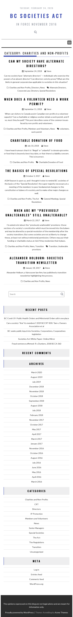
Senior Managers (36, 528)
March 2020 (36, 372)
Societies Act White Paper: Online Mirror (36, 339)
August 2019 (36, 377)
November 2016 (36, 448)
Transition (39, 246)
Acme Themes (61, 612)
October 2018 (36, 396)
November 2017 (36, 420)
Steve (47, 71)
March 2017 (36, 439)
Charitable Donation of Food (36, 140)
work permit (36, 132)
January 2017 (36, 443)
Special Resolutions (48, 91)
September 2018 (36, 401)
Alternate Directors (58, 87)
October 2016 (36, 453)
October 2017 (36, 424)
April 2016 (36, 477)
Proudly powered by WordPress (19, 612)
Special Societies (36, 533)
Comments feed (36, 579)
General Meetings (51, 199)
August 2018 (36, 405)
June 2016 (36, 467)
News (42, 87)
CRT (36, 504)
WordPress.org (36, 584)
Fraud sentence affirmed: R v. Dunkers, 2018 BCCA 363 (36, 343)
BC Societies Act (36, 15)
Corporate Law (23, 91)
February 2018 (36, 415)
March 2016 (36, 481)
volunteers (64, 129)
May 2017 (36, 429)
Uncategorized (36, 552)
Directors (35, 87)
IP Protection (36, 514)
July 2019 (36, 382)
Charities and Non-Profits (20, 87)
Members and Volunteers (38, 129)
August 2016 (36, 458)
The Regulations (36, 542)
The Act (35, 199)
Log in (36, 569)
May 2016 (36, 472)
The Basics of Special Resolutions (36, 171)
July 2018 (36, 410)
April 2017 (36, 434)
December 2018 (36, 386)
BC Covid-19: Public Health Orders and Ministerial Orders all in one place (36, 318)
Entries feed (36, 574)
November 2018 (36, 391)
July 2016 (36, 462)
